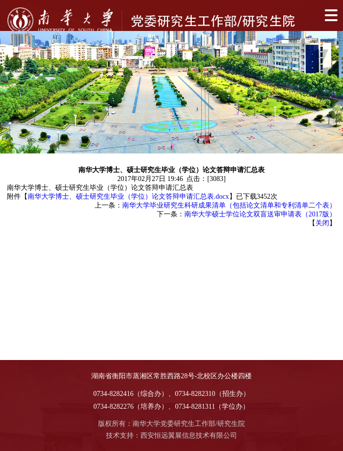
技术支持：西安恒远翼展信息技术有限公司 (171, 435)
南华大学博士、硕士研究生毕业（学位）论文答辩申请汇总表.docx (128, 196)
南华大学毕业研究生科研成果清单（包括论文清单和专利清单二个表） (229, 205)
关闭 (322, 223)
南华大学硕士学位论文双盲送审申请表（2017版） (260, 214)
